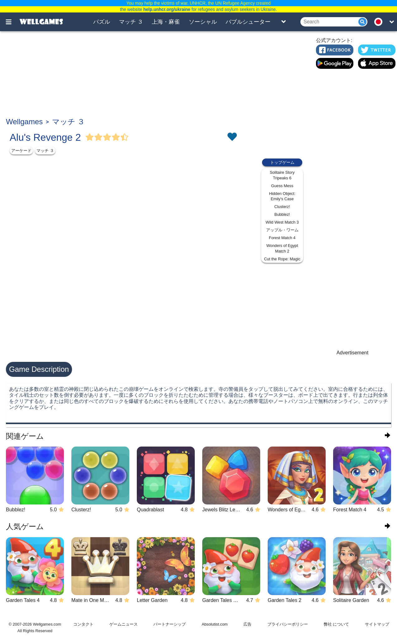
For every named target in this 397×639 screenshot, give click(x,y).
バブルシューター (248, 22)
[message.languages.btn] (380, 21)
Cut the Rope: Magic (282, 259)
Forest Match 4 (282, 237)
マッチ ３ (131, 22)
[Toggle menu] (12, 21)
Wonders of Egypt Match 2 (282, 248)
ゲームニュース (123, 624)
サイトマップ (377, 624)
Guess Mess (282, 185)
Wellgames (24, 121)
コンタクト (83, 624)
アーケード (21, 150)
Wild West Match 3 (282, 222)
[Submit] (362, 22)
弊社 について (336, 624)
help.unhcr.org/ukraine (166, 9)
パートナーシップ (169, 624)
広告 (247, 624)
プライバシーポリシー (287, 624)
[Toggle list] (283, 21)
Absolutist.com (214, 624)
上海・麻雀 (166, 22)
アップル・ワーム (282, 230)
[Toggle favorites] (232, 137)
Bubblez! (282, 214)
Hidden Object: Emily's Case (282, 196)
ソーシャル (203, 22)
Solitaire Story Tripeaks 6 (282, 175)
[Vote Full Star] (89, 137)
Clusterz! (282, 206)
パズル (101, 22)
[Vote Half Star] (124, 137)
